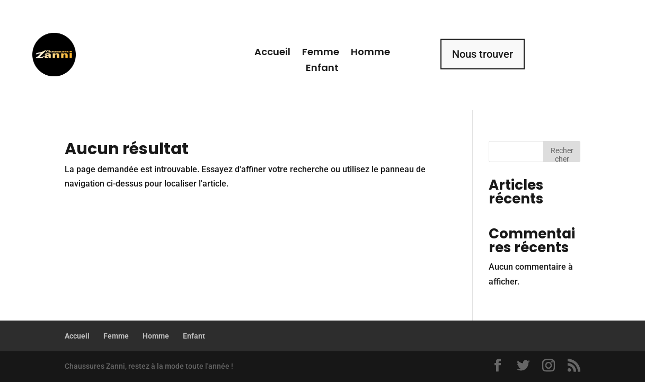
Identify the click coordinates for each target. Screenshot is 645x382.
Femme (320, 53)
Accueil (272, 53)
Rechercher (562, 154)
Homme (370, 53)
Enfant (322, 69)
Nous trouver (482, 54)
